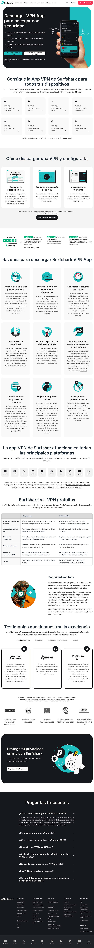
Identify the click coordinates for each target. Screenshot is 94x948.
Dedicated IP (36, 913)
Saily (18, 927)
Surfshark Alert (21, 907)
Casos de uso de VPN (38, 907)
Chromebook (60, 487)
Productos (18, 3)
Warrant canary (52, 921)
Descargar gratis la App (13, 53)
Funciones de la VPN (38, 905)
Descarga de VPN (37, 919)
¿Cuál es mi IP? (83, 905)
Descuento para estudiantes (68, 908)
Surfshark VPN (20, 902)
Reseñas (35, 916)
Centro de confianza (53, 916)
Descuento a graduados (70, 912)
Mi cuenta (73, 3)
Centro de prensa (52, 913)
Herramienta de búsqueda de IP (84, 908)
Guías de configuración (86, 931)
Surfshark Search (21, 913)
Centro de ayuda (84, 928)
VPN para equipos (51, 3)
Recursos (40, 3)
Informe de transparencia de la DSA (54, 925)
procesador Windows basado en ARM (62, 138)
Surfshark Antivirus (22, 910)
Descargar (33, 3)
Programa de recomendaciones (68, 915)
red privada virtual (28, 89)
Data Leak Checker (85, 920)
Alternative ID (20, 905)
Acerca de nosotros (53, 910)
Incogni (19, 924)
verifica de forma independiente (78, 524)
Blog (49, 919)
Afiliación (66, 902)
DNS (81, 902)
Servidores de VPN (38, 910)
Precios (26, 3)
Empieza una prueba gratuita (35, 53)
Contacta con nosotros (54, 928)
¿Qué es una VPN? (37, 902)
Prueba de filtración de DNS (85, 912)
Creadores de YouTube (70, 905)
